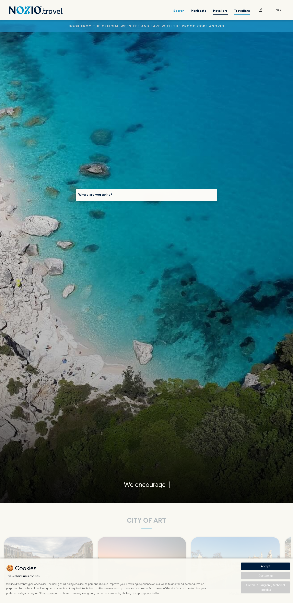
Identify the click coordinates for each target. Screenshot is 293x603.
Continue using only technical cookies (265, 587)
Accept (265, 566)
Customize (265, 576)
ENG (277, 10)
